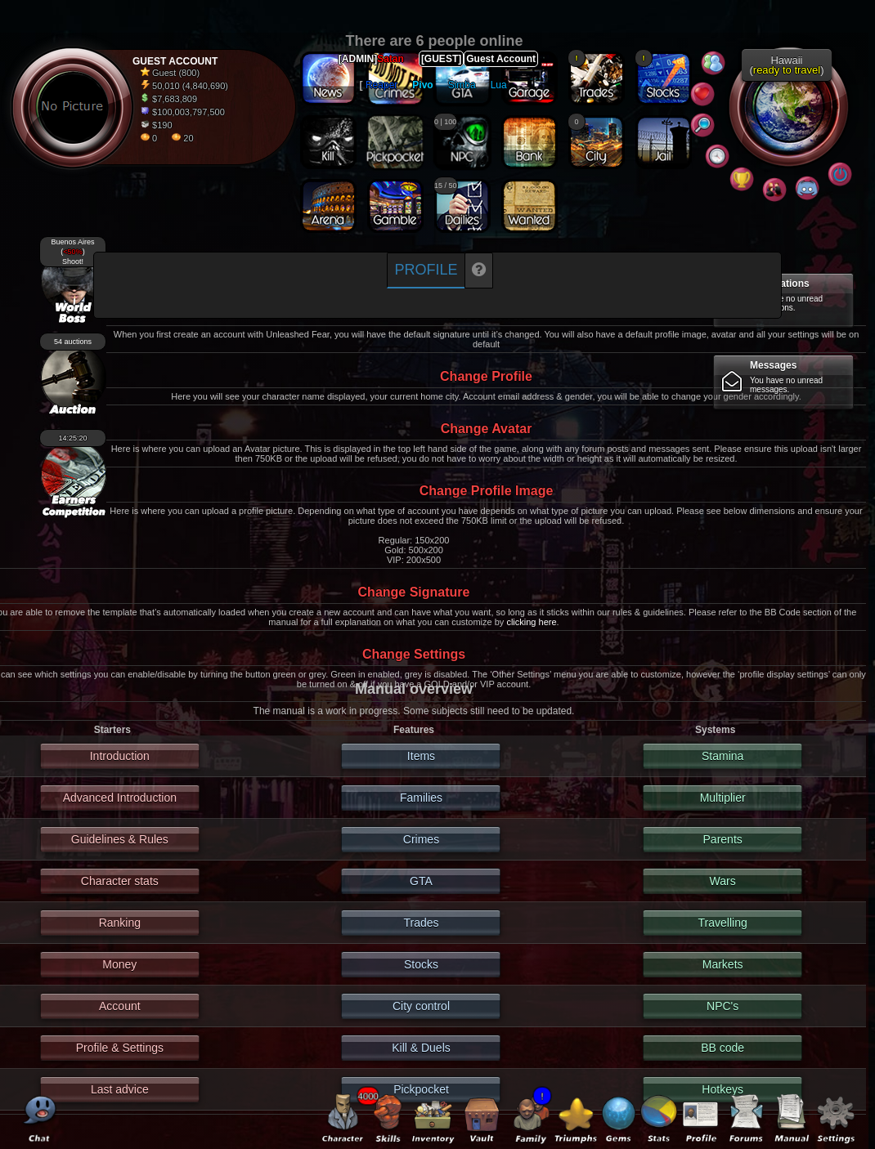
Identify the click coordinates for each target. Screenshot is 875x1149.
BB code (722, 1047)
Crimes (421, 839)
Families (421, 797)
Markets (722, 964)
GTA (421, 880)
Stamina (722, 755)
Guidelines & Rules (119, 839)
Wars (723, 880)
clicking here (531, 622)
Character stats (120, 880)
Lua (499, 85)
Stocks (421, 964)
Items (421, 755)
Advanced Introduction (120, 797)
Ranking (120, 922)
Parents (723, 839)
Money (119, 964)
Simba (462, 85)
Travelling (722, 922)
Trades (420, 922)
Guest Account (501, 59)
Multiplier (723, 797)
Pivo (422, 85)
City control (421, 1006)
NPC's (722, 1006)
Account (120, 1006)
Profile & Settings (120, 1047)
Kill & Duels (421, 1047)
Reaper (381, 85)
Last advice (120, 1089)
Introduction (120, 755)
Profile (425, 270)
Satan (390, 59)
